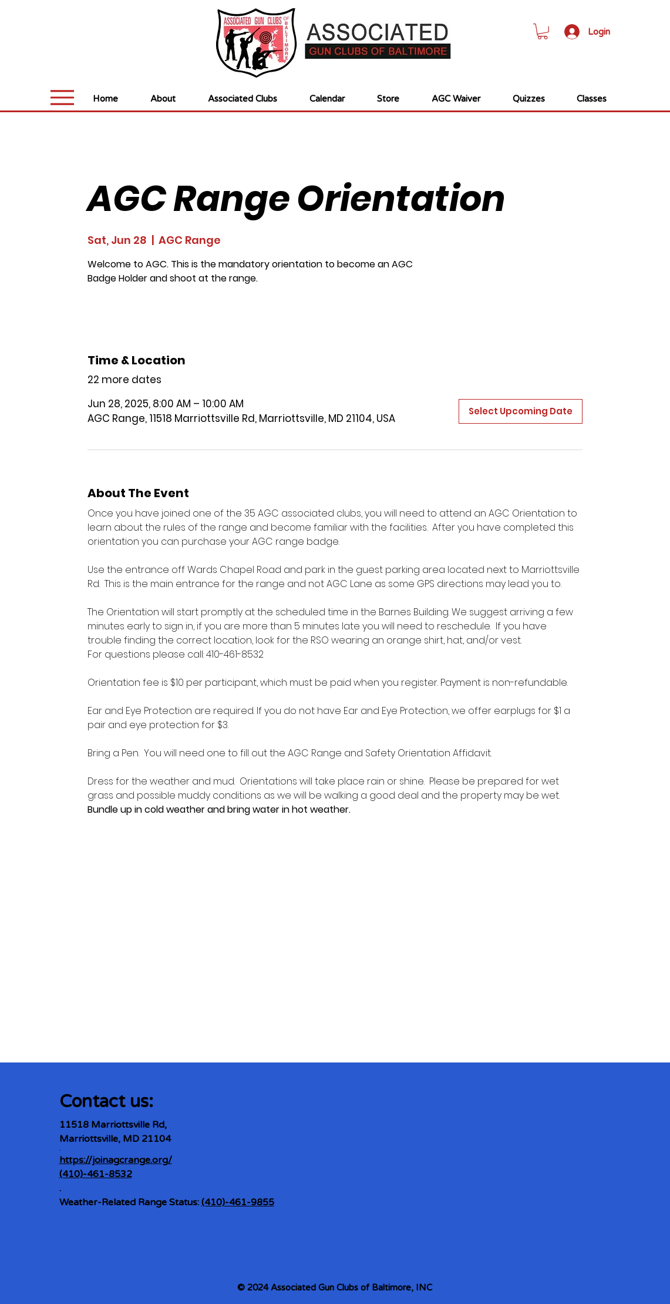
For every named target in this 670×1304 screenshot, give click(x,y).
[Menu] (63, 97)
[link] (542, 31)
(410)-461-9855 (237, 1202)
